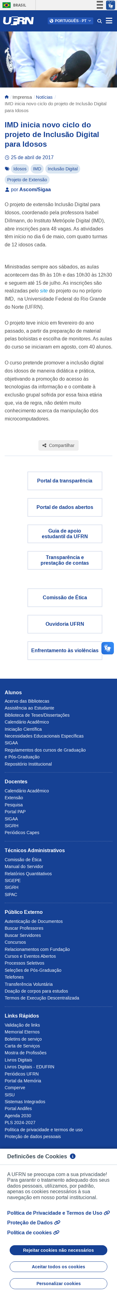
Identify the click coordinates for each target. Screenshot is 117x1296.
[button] (70, 21)
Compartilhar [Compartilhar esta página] (58, 445)
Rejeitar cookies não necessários (58, 1250)
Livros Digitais (18, 1059)
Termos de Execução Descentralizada (42, 997)
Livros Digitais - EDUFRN (29, 1066)
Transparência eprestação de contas (65, 560)
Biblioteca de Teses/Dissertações (37, 715)
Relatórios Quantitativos (28, 873)
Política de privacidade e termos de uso (44, 1129)
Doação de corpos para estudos (36, 991)
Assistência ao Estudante (29, 707)
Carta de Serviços (22, 1045)
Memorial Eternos (22, 1031)
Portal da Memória (23, 1080)
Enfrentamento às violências (65, 650)
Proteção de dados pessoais (33, 1136)
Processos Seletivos (24, 963)
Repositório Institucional (28, 764)
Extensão (14, 797)
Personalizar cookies (59, 1283)
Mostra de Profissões (25, 1052)
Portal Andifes (18, 1108)
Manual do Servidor (24, 866)
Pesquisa (14, 804)
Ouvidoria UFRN (65, 624)
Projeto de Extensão (27, 179)
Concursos (15, 942)
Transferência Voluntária (29, 984)
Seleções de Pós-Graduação (33, 970)
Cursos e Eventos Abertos (30, 956)
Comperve (15, 1087)
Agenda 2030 (18, 1115)
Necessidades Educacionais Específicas (44, 735)
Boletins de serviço (23, 1039)
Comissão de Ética (65, 597)
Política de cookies (33, 1232)
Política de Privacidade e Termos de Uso (58, 1213)
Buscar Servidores (23, 935)
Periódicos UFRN (22, 1073)
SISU (10, 1094)
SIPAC (11, 894)
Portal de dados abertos (65, 507)
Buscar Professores (24, 928)
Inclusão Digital (63, 168)
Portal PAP (15, 811)
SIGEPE (13, 880)
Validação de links (22, 1025)
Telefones (14, 977)
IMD (37, 168)
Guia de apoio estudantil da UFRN (65, 533)
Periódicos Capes (22, 832)
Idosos (20, 168)
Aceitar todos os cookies (58, 1266)
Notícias (44, 97)
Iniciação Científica (23, 729)
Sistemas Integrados (25, 1101)
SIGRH (11, 825)
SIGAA (11, 742)
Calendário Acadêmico (27, 721)
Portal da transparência (64, 480)
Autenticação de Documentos (34, 921)
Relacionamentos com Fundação (37, 949)
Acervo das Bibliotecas (27, 701)
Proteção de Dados (33, 1222)
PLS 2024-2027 (20, 1122)
